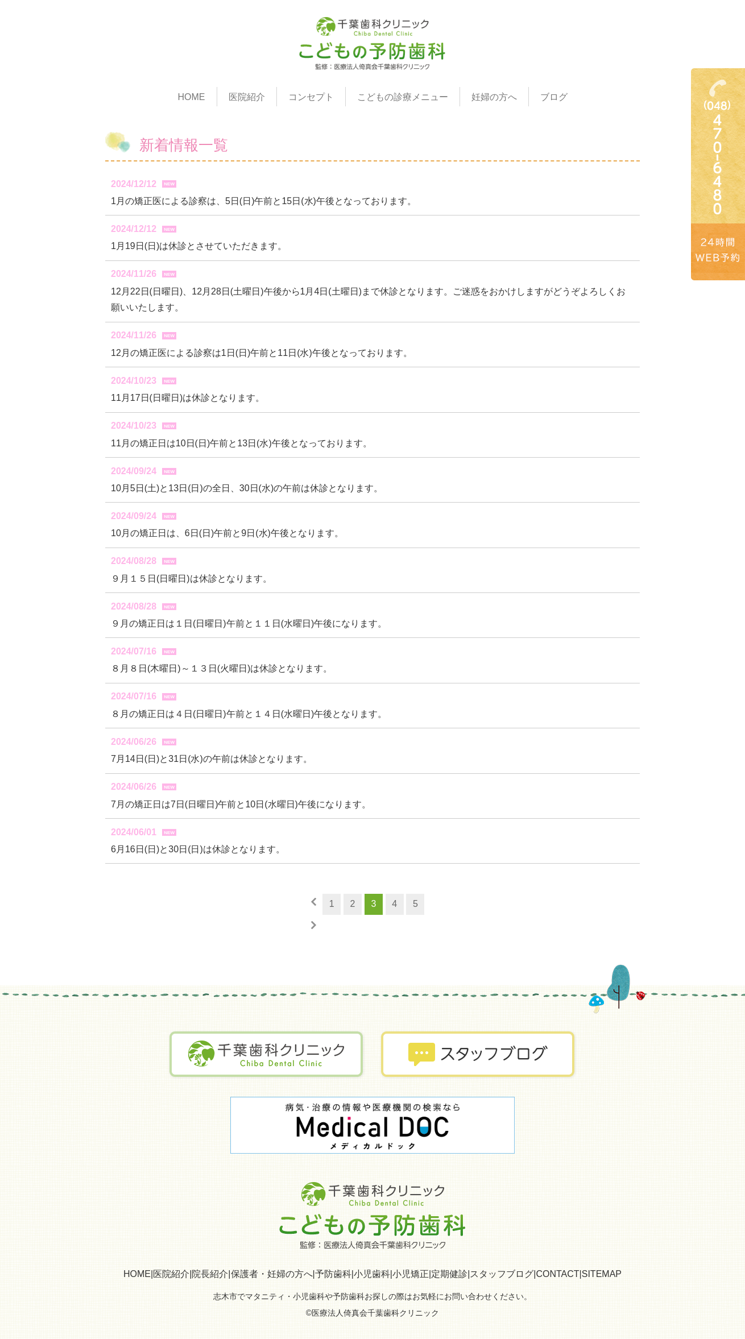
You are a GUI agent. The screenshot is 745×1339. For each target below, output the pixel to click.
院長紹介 (210, 1274)
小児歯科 (372, 1274)
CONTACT (557, 1274)
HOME (191, 97)
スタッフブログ (501, 1274)
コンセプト (311, 97)
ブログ (554, 97)
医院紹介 (171, 1274)
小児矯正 (410, 1274)
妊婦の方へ (494, 97)
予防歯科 (333, 1274)
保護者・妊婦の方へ (272, 1274)
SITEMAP (602, 1274)
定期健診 (449, 1274)
